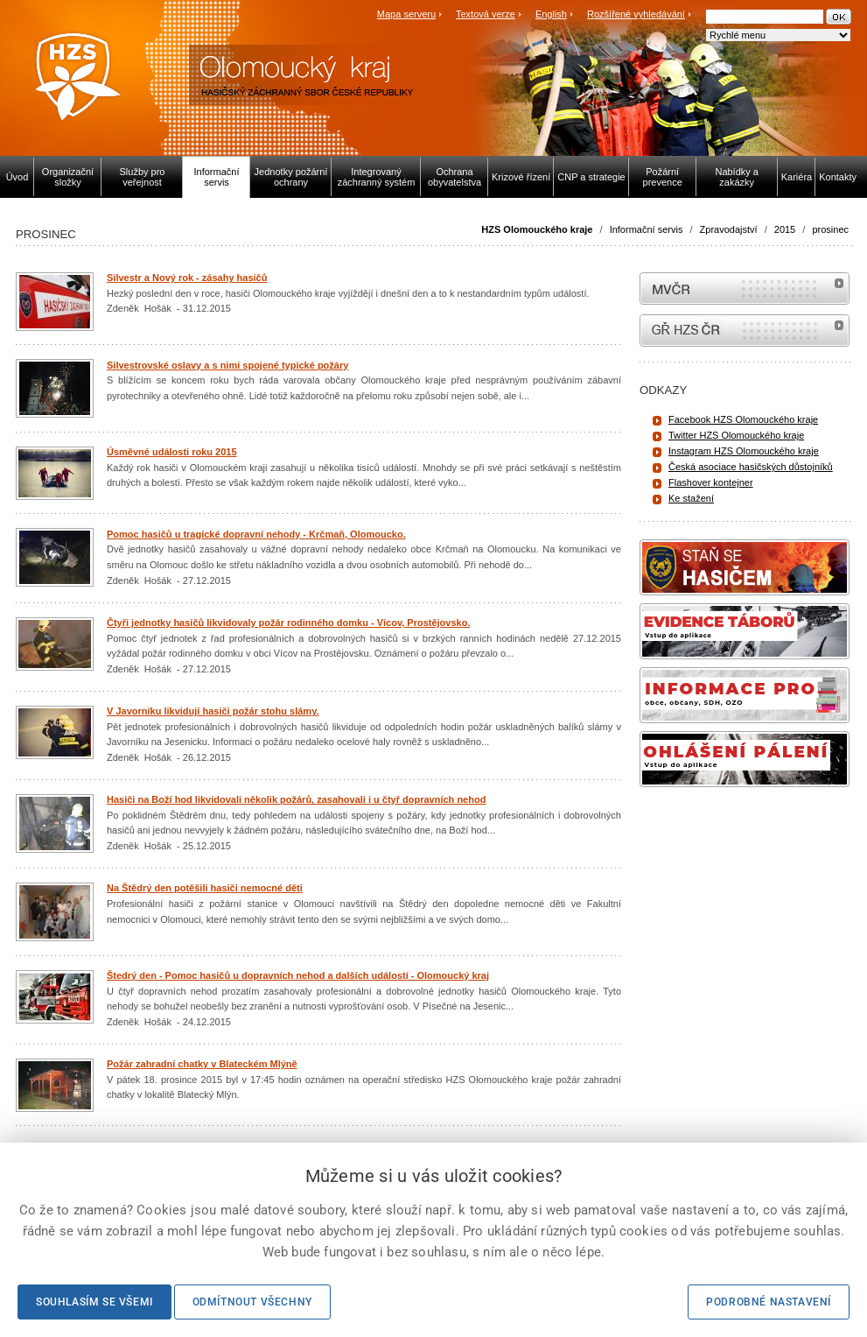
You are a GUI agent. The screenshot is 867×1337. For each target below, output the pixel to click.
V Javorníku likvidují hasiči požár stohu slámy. (212, 711)
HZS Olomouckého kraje (536, 229)
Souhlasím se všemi (94, 1302)
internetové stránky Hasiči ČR (745, 330)
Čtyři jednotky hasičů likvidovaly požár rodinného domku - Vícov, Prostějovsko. (288, 622)
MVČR (745, 288)
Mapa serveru (406, 14)
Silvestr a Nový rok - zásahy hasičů (187, 277)
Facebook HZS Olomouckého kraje (743, 419)
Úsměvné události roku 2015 (172, 452)
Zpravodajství (729, 229)
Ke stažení (691, 498)
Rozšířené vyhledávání (636, 14)
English (551, 14)
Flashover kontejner (710, 482)
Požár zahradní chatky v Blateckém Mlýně (202, 1064)
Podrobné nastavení (768, 1302)
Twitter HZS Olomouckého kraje (736, 435)
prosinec (830, 229)
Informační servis (646, 229)
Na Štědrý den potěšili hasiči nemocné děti (205, 888)
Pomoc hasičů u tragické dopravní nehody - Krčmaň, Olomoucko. (256, 534)
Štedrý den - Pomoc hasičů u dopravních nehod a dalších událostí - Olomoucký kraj (298, 975)
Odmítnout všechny (252, 1302)
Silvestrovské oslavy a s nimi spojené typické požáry (227, 365)
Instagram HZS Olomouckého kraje (743, 451)
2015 (784, 229)
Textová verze (485, 14)
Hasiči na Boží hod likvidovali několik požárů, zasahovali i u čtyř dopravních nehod (296, 799)
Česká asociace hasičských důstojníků (750, 466)
